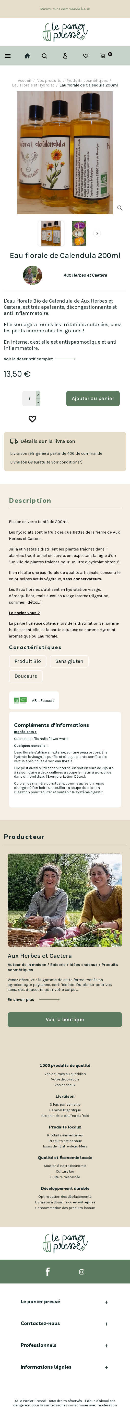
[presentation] (97, 233)
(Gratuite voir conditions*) (58, 462)
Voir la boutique (65, 1019)
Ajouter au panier (93, 398)
